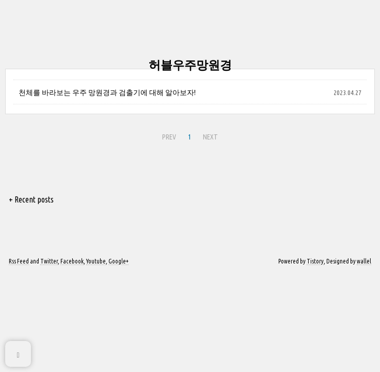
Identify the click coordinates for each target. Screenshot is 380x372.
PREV (169, 137)
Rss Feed (19, 261)
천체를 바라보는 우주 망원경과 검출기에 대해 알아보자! (107, 92)
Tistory (315, 261)
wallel (364, 261)
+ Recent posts (31, 199)
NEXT (210, 137)
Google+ (118, 261)
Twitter (49, 261)
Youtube (96, 261)
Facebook (72, 261)
